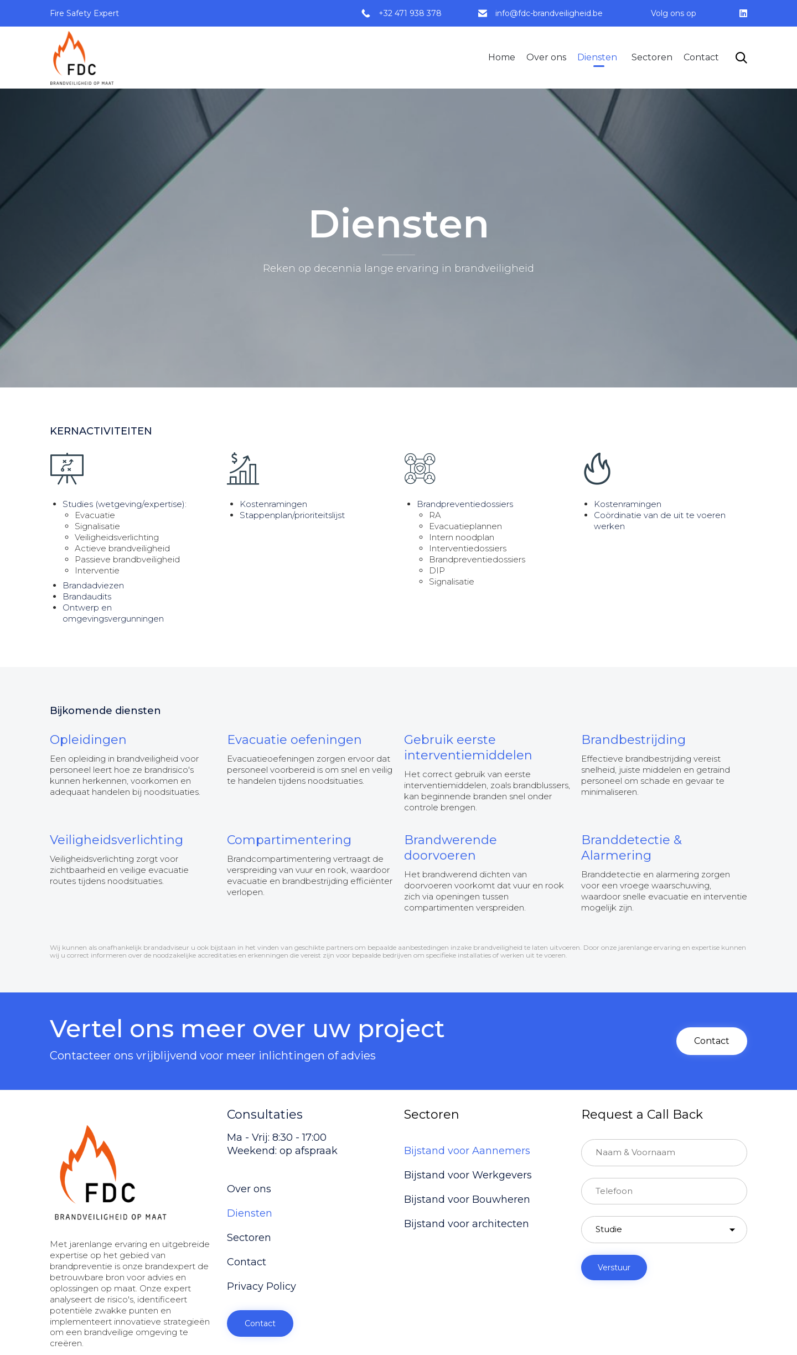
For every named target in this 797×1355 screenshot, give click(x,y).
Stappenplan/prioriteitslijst (292, 515)
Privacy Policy (261, 1286)
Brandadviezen (93, 585)
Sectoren (652, 57)
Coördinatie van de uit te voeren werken (660, 520)
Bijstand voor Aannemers (467, 1151)
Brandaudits (87, 596)
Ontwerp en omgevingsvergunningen (113, 613)
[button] (711, 1041)
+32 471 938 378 (410, 13)
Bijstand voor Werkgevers (468, 1175)
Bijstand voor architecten (466, 1224)
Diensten (597, 57)
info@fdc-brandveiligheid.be (549, 13)
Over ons (546, 57)
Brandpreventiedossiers (465, 504)
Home (501, 57)
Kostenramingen (273, 504)
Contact (701, 57)
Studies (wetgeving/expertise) (124, 504)
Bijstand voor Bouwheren (467, 1199)
